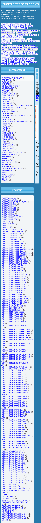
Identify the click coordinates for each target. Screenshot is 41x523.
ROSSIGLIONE (8, 149)
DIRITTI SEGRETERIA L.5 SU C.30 (16, 435)
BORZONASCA (8, 88)
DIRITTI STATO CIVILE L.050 (13, 463)
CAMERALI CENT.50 (10, 200)
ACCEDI (24, 64)
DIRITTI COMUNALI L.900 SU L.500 (16, 255)
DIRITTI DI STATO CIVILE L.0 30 (15, 298)
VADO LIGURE (8, 170)
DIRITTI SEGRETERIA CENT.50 (14, 396)
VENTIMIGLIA (7, 174)
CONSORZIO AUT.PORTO (12, 108)
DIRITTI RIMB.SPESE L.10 (12, 314)
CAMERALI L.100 (9, 208)
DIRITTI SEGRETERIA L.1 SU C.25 (16, 412)
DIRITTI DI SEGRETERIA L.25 (14, 288)
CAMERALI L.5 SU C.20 (11, 216)
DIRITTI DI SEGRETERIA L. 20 (14, 283)
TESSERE (29, 52)
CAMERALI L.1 (8, 206)
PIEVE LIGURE (8, 139)
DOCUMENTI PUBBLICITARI (12, 26)
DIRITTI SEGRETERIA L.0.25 (13, 402)
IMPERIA (5, 117)
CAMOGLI (6, 92)
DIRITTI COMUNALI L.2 (11, 241)
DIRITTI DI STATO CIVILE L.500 (14, 302)
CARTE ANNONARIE (18, 47)
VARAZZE (6, 172)
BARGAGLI (6, 84)
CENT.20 (5, 226)
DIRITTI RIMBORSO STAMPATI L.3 (16, 355)
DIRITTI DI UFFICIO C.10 (12, 304)
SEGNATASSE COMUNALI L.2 (14, 518)
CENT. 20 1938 (8, 224)
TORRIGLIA (6, 166)
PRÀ (4, 141)
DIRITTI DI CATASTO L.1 (12, 269)
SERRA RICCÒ (8, 160)
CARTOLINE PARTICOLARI (13, 39)
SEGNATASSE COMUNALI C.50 (14, 516)
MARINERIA (21, 35)
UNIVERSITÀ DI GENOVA (12, 168)
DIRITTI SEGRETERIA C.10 (13, 371)
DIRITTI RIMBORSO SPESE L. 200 (16, 330)
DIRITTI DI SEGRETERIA (12, 273)
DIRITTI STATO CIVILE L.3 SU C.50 (16, 481)
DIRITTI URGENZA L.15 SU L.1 (14, 488)
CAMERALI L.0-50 (9, 204)
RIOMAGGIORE (8, 145)
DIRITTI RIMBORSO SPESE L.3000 (16, 334)
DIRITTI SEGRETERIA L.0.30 (13, 404)
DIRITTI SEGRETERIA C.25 (13, 375)
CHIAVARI (6, 102)
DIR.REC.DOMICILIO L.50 (12, 232)
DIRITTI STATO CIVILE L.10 (13, 469)
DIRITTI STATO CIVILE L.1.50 (13, 467)
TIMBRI (33, 35)
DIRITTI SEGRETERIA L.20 (13, 428)
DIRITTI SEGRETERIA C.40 (13, 379)
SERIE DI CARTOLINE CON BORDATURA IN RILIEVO (19, 48)
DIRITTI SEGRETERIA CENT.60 (14, 398)
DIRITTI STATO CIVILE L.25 (13, 479)
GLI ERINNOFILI (23, 32)
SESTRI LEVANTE (9, 162)
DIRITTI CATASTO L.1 (10, 235)
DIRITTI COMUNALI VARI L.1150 (15, 261)
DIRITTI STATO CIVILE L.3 (12, 453)
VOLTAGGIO (7, 176)
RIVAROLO (6, 147)
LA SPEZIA (6, 119)
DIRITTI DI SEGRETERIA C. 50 (14, 275)
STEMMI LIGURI (18, 41)
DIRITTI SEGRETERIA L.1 (12, 410)
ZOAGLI (5, 180)
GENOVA (5, 113)
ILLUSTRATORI (7, 32)
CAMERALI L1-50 (9, 218)
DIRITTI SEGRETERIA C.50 (13, 381)
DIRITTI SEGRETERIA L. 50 (13, 400)
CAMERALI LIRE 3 (9, 220)
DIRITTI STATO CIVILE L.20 (13, 477)
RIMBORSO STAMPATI (11, 506)
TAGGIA (5, 164)
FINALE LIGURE (8, 111)
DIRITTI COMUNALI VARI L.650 (14, 263)
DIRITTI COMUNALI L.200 (12, 243)
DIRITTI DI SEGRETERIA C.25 (14, 277)
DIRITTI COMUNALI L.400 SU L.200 (16, 249)
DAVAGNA (6, 109)
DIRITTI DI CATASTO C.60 (12, 267)
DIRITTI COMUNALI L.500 (12, 251)
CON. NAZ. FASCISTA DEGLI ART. (15, 106)
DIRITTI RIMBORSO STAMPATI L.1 (16, 343)
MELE (4, 131)
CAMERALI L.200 (9, 210)
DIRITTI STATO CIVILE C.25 (13, 455)
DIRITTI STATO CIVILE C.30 (13, 457)
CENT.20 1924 (7, 228)
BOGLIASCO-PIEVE (10, 86)
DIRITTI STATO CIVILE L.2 (12, 475)
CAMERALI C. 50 (9, 198)
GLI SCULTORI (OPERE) (12, 46)
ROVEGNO (6, 151)
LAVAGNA (6, 123)
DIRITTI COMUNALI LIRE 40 (13, 257)
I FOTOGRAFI (7, 35)
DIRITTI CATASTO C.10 (11, 233)
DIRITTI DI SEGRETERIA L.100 (14, 286)
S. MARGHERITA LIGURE (12, 153)
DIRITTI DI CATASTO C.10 (12, 265)
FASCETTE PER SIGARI (12, 52)
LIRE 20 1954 (7, 496)
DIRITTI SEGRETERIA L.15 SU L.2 (15, 424)
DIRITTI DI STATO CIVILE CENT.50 (16, 296)
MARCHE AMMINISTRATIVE (25, 30)
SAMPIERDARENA (9, 155)
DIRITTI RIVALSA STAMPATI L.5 (14, 369)
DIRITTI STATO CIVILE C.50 (13, 459)
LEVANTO (6, 127)
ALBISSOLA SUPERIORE (12, 78)
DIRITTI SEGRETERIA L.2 (12, 426)
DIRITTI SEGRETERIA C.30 (13, 377)
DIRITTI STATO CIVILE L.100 (13, 471)
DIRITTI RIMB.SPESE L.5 (12, 320)
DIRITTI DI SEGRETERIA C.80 (14, 281)
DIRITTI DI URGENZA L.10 (12, 306)
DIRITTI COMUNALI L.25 (12, 245)
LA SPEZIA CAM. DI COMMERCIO (15, 121)
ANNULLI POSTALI (19, 28)
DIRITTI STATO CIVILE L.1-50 (14, 473)
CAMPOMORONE (9, 96)
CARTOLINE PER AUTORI (11, 37)
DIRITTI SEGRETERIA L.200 (13, 430)
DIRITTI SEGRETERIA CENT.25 (14, 388)
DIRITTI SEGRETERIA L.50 (13, 441)
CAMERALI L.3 (8, 212)
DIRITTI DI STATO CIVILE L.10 (14, 300)
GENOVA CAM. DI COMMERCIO (15, 115)
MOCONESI (6, 135)
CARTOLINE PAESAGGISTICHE (15, 24)
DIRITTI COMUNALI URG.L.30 (14, 259)
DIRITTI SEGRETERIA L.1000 (14, 422)
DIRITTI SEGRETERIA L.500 (13, 443)
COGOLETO (7, 104)
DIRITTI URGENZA (9, 485)
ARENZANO (7, 80)
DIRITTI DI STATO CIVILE (12, 294)
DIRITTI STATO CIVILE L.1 (12, 465)
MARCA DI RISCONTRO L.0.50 (14, 500)
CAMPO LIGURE (8, 94)
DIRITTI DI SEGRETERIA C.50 (14, 279)
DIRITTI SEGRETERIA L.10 (13, 414)
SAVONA (5, 159)
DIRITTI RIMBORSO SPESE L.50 (15, 337)
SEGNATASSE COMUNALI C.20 (14, 514)
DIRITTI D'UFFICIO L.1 (11, 308)
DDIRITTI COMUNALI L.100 (13, 230)
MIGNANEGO (7, 133)
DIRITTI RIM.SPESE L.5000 (13, 312)
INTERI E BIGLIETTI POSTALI (13, 54)
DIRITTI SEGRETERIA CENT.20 (14, 386)
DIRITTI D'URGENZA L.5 (12, 310)
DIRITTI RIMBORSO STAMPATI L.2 (16, 349)
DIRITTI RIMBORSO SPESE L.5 (14, 335)
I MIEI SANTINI (16, 62)
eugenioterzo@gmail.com (13, 14)
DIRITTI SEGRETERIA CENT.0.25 (15, 384)
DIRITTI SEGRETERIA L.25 (13, 432)
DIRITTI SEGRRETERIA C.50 (13, 445)
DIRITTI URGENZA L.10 (11, 486)
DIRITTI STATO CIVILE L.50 (13, 483)
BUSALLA (6, 90)
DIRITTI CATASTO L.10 (11, 237)
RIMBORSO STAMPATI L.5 (12, 508)
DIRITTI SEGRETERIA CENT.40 (14, 390)
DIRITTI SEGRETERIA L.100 (13, 420)
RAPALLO (6, 143)
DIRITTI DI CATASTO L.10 (12, 271)
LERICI (5, 125)
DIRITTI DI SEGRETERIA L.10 (14, 284)
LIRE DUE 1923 (8, 498)
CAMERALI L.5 (8, 214)
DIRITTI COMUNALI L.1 (11, 239)
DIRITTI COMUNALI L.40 (12, 247)
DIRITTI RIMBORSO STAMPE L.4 (15, 367)
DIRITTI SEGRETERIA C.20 (13, 373)
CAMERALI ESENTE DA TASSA (14, 202)
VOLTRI (5, 178)
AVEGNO (5, 82)
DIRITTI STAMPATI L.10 (11, 451)
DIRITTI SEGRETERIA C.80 (13, 383)
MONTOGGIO (7, 137)
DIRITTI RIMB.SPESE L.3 (12, 318)
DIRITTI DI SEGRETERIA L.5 (13, 290)
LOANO (5, 129)
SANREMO (6, 157)
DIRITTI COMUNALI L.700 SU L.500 (16, 253)
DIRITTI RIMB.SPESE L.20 (12, 316)
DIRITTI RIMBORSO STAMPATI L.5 (16, 357)
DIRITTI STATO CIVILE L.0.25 (13, 461)
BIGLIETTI (6, 30)
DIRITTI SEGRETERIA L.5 (12, 434)
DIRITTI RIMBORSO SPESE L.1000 (16, 332)
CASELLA (6, 98)
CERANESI (6, 100)
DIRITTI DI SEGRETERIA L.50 (14, 292)
